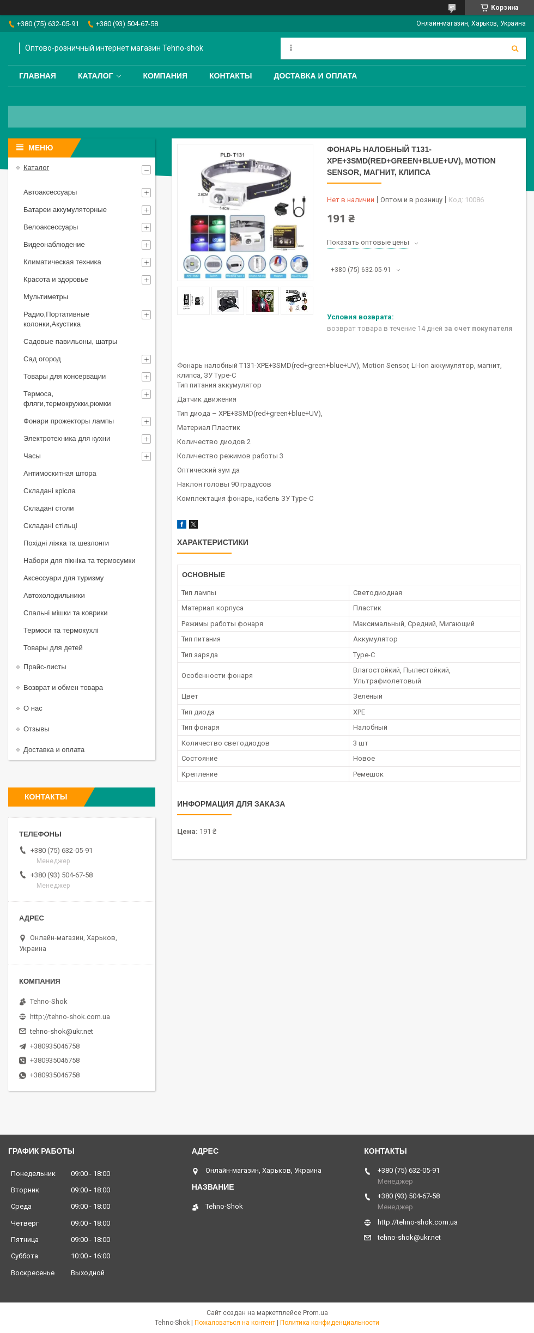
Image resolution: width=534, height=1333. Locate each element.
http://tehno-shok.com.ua (70, 1017)
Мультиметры (45, 297)
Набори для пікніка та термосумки (79, 560)
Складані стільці (50, 526)
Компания (165, 75)
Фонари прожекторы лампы (68, 421)
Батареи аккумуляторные (65, 209)
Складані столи (48, 508)
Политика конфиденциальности (329, 1322)
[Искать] (515, 48)
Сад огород (42, 359)
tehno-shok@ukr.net (61, 1031)
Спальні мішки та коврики (65, 613)
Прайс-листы (44, 667)
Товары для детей (53, 648)
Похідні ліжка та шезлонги (66, 543)
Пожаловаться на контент (235, 1322)
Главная (37, 75)
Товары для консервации (64, 376)
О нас (33, 708)
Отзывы (36, 729)
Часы (32, 456)
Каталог (95, 75)
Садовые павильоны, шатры (70, 341)
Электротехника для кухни (66, 438)
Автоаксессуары (50, 192)
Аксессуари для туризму (63, 578)
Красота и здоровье (55, 279)
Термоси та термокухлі (61, 630)
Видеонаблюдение (54, 244)
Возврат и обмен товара (63, 687)
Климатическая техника (62, 262)
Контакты (230, 75)
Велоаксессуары (50, 227)
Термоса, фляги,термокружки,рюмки (67, 399)
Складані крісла (49, 491)
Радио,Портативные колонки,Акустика (56, 319)
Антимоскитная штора (59, 473)
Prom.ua (315, 1313)
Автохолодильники (54, 595)
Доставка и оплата (315, 75)
